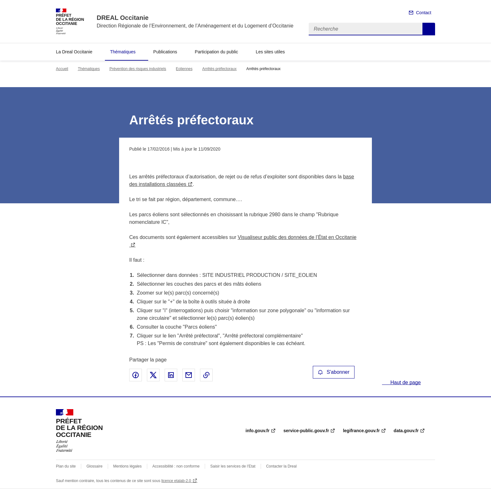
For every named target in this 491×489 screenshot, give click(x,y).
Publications (165, 51)
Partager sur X (153, 375)
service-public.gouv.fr (306, 430)
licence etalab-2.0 (176, 481)
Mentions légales (127, 466)
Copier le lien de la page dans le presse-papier (206, 375)
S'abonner (333, 372)
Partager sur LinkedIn (171, 375)
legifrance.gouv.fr (361, 430)
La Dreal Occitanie (74, 51)
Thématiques (123, 51)
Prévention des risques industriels (137, 69)
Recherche (428, 29)
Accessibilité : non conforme (175, 466)
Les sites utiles (270, 51)
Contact (423, 12)
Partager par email (188, 375)
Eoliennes (184, 69)
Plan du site (66, 466)
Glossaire (95, 466)
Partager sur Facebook (135, 375)
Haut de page (405, 382)
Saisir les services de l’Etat (233, 466)
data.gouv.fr (406, 430)
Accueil (62, 69)
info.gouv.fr (258, 430)
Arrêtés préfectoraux (219, 69)
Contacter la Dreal (281, 466)
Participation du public (216, 51)
